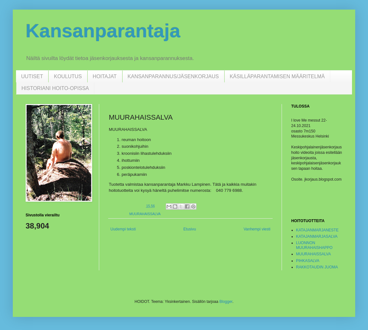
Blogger (225, 301)
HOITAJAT (105, 76)
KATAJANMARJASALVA (317, 236)
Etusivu (189, 229)
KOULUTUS (68, 76)
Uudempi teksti (123, 229)
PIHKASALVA (307, 261)
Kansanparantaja (103, 30)
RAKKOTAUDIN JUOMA (317, 267)
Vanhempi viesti (257, 229)
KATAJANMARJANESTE (317, 230)
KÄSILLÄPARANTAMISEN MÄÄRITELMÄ (277, 76)
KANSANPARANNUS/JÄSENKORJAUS (173, 76)
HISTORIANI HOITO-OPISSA (55, 88)
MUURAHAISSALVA (145, 214)
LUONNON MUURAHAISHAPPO (314, 245)
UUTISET (32, 76)
